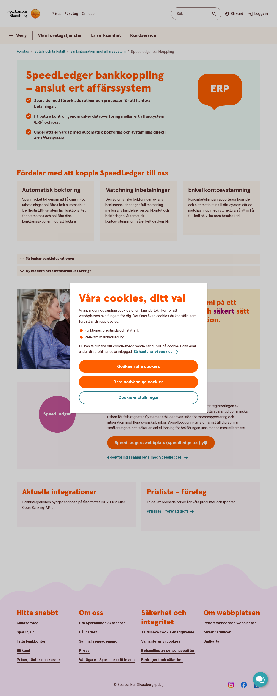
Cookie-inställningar (138, 397)
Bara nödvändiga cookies (138, 382)
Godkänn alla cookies (138, 366)
